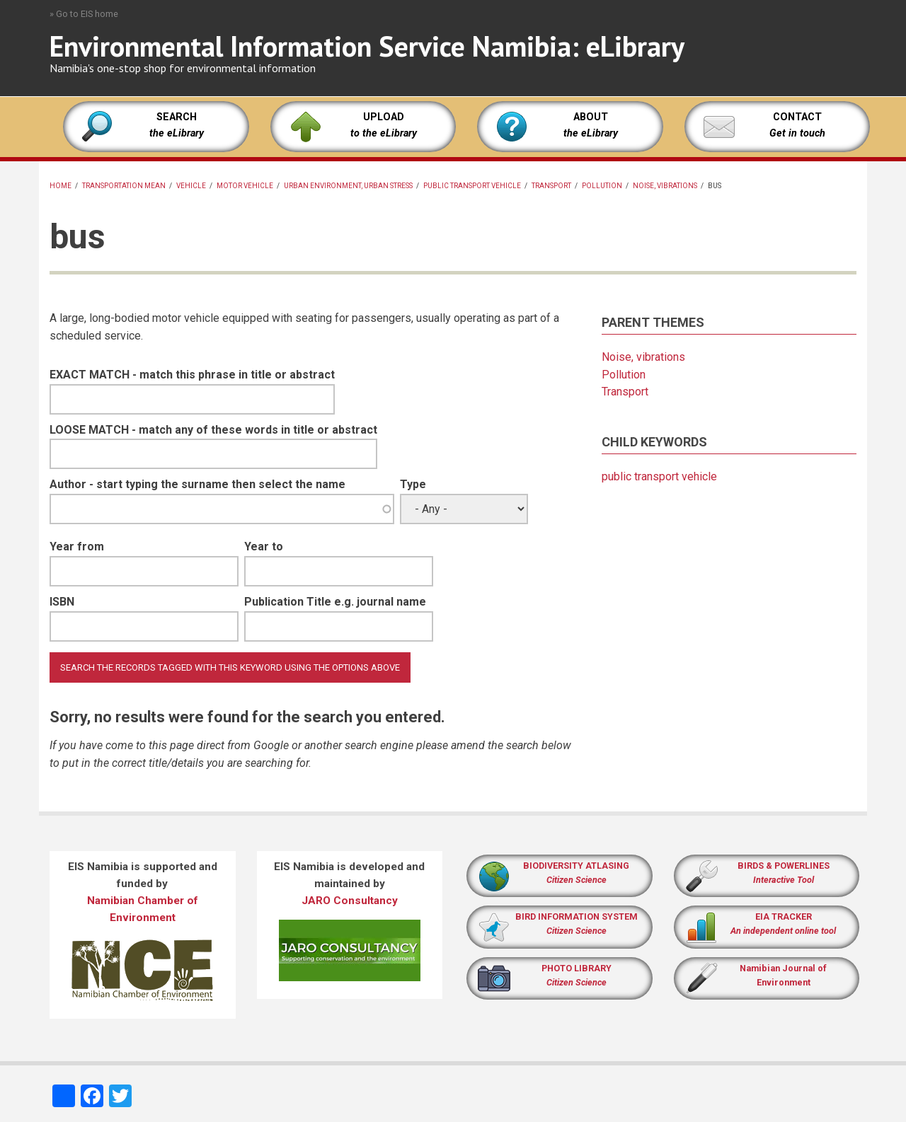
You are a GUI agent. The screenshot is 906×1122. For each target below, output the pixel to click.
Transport (551, 186)
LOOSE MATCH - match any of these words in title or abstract (213, 429)
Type (413, 484)
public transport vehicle (472, 186)
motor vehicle (245, 186)
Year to (263, 546)
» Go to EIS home (84, 13)
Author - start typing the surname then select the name (197, 484)
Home (60, 186)
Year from (77, 546)
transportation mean (124, 186)
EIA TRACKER (783, 916)
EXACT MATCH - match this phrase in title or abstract (192, 374)
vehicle (191, 186)
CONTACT (797, 117)
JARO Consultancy (350, 900)
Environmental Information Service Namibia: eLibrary (367, 46)
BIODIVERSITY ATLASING (576, 865)
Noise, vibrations (665, 186)
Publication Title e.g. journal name (335, 601)
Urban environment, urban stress (348, 186)
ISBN (62, 601)
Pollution (602, 186)
